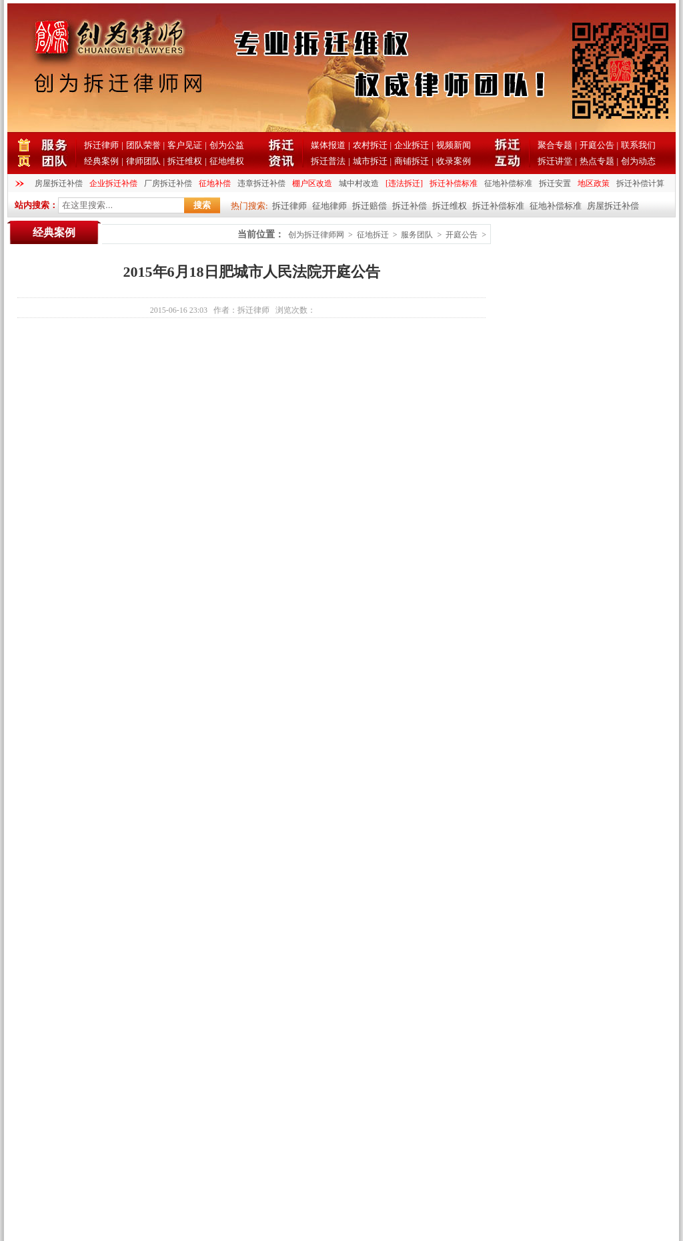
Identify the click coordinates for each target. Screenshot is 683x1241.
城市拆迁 (370, 161)
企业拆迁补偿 (113, 183)
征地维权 (226, 161)
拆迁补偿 (409, 206)
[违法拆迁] (404, 183)
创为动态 (638, 161)
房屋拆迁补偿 (59, 183)
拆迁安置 (555, 183)
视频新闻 (453, 145)
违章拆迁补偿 (261, 183)
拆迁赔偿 (369, 206)
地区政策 (594, 183)
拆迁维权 (184, 161)
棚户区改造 (312, 183)
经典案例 (101, 161)
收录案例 (453, 161)
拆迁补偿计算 (640, 183)
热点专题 (597, 161)
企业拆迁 (411, 145)
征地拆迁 (373, 234)
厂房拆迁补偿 (168, 183)
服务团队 (417, 234)
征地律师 (329, 206)
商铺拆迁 (411, 161)
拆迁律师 (101, 145)
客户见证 (184, 145)
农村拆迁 (370, 145)
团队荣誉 (143, 145)
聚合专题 (555, 145)
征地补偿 (215, 183)
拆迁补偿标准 (454, 183)
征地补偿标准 (508, 183)
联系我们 (638, 145)
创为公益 (226, 145)
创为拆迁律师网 (316, 234)
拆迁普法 (328, 161)
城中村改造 (359, 183)
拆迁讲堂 (555, 161)
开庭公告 (597, 145)
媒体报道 (328, 145)
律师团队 (143, 161)
